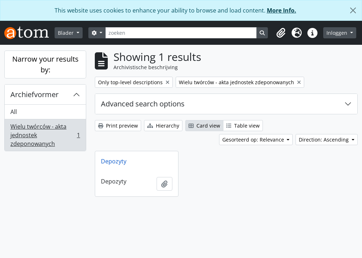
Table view (243, 125)
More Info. (281, 10)
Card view (204, 125)
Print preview (118, 125)
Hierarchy (163, 125)
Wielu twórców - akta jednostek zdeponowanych (45, 135)
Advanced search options (143, 104)
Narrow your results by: (45, 64)
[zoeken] (181, 32)
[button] (281, 33)
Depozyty (113, 161)
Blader (66, 32)
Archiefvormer (34, 94)
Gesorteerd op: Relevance (254, 139)
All (13, 112)
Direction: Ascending (324, 139)
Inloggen (337, 32)
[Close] (353, 10)
